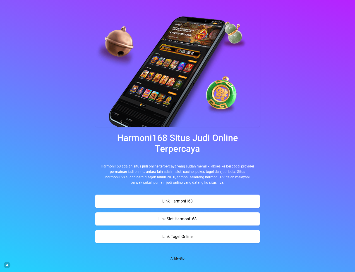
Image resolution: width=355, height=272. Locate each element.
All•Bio (177, 258)
